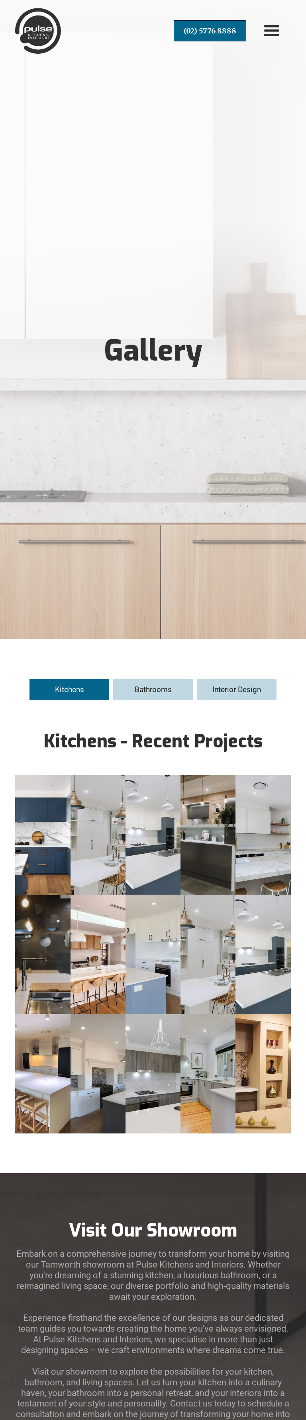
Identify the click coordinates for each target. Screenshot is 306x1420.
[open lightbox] (42, 835)
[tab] (69, 689)
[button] (272, 31)
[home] (38, 31)
